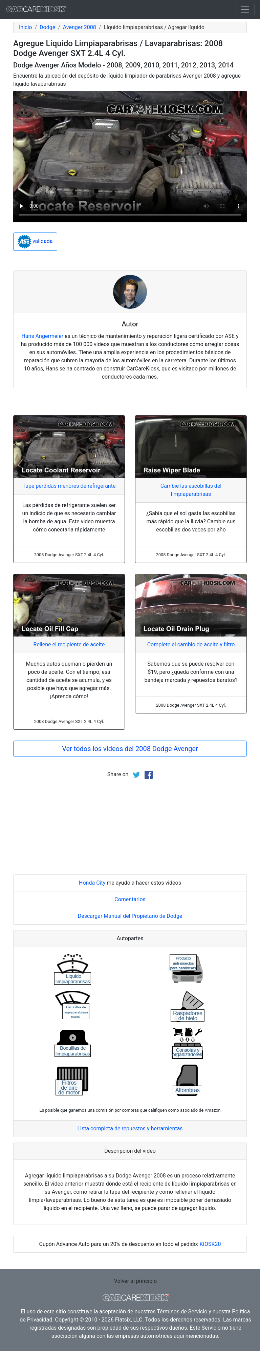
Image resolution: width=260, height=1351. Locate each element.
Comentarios (130, 899)
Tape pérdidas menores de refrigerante (69, 486)
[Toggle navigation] (245, 9)
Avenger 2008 (79, 27)
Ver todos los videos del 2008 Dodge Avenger (130, 749)
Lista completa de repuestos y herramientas (129, 1128)
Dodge (47, 27)
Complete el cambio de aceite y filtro (191, 644)
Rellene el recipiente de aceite (69, 644)
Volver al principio (135, 1281)
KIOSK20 (210, 1244)
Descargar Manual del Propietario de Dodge (130, 916)
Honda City (92, 883)
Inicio (25, 27)
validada (35, 241)
